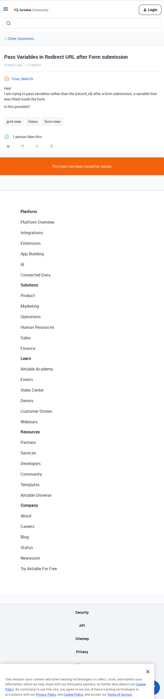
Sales (26, 338)
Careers (27, 526)
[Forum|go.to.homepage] (31, 10)
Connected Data (35, 275)
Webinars (29, 422)
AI (22, 264)
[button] (6, 10)
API (82, 625)
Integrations (32, 232)
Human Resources (37, 327)
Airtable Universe (36, 495)
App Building (32, 254)
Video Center (32, 390)
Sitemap (82, 638)
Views (33, 121)
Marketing (30, 306)
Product (28, 295)
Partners (28, 442)
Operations (31, 316)
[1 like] (23, 136)
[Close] (147, 678)
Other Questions (21, 38)
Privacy (82, 651)
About (26, 516)
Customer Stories (36, 411)
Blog (25, 537)
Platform (29, 211)
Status (27, 547)
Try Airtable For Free (39, 568)
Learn (26, 358)
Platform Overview (37, 222)
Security (82, 612)
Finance (28, 348)
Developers (31, 463)
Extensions (31, 243)
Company (29, 505)
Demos (27, 400)
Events (27, 379)
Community (31, 474)
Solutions (29, 285)
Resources (30, 432)
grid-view (13, 121)
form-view (52, 121)
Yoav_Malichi (22, 78)
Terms (82, 664)
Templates (30, 484)
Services (28, 453)
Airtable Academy (37, 369)
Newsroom (30, 558)
